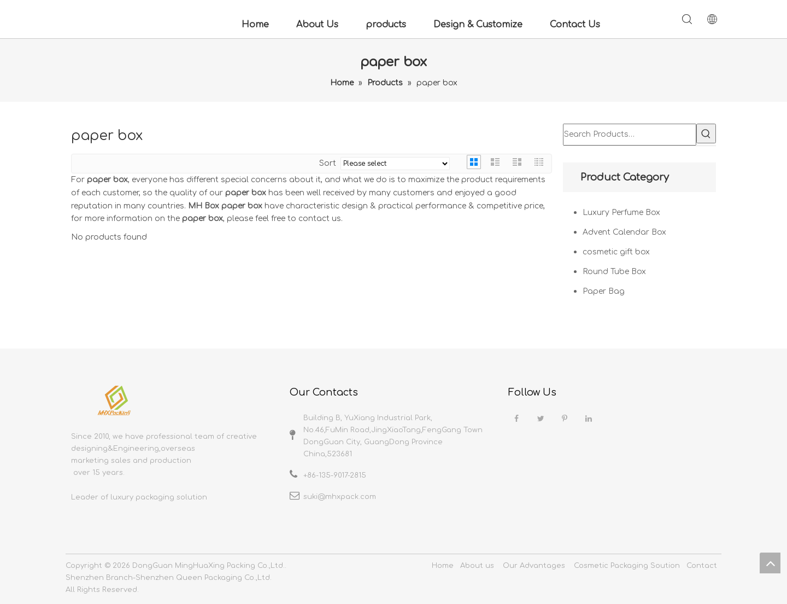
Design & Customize (477, 25)
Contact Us (575, 25)
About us (477, 566)
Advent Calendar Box (624, 232)
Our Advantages (534, 566)
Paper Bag (604, 291)
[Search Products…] (629, 135)
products (386, 25)
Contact (701, 566)
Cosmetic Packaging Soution (627, 566)
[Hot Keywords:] (706, 133)
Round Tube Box (614, 272)
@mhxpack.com (347, 497)
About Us (317, 25)
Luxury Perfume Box (621, 212)
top (770, 563)
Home (255, 25)
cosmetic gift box (616, 252)
